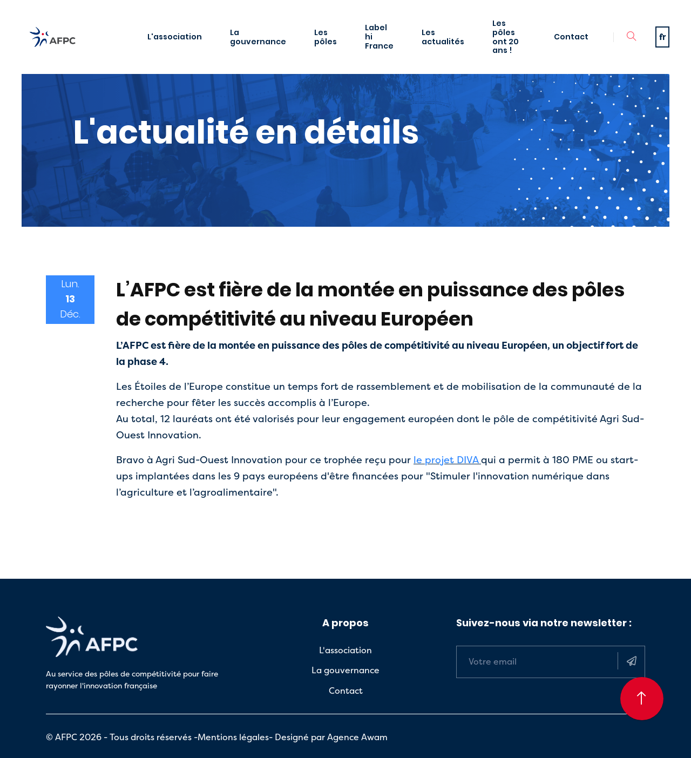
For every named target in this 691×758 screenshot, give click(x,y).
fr (662, 37)
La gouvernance (258, 37)
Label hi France (379, 36)
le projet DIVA (446, 459)
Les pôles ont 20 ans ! (505, 37)
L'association (174, 36)
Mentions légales (233, 737)
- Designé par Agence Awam (328, 737)
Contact (571, 36)
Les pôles (325, 37)
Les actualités (443, 37)
